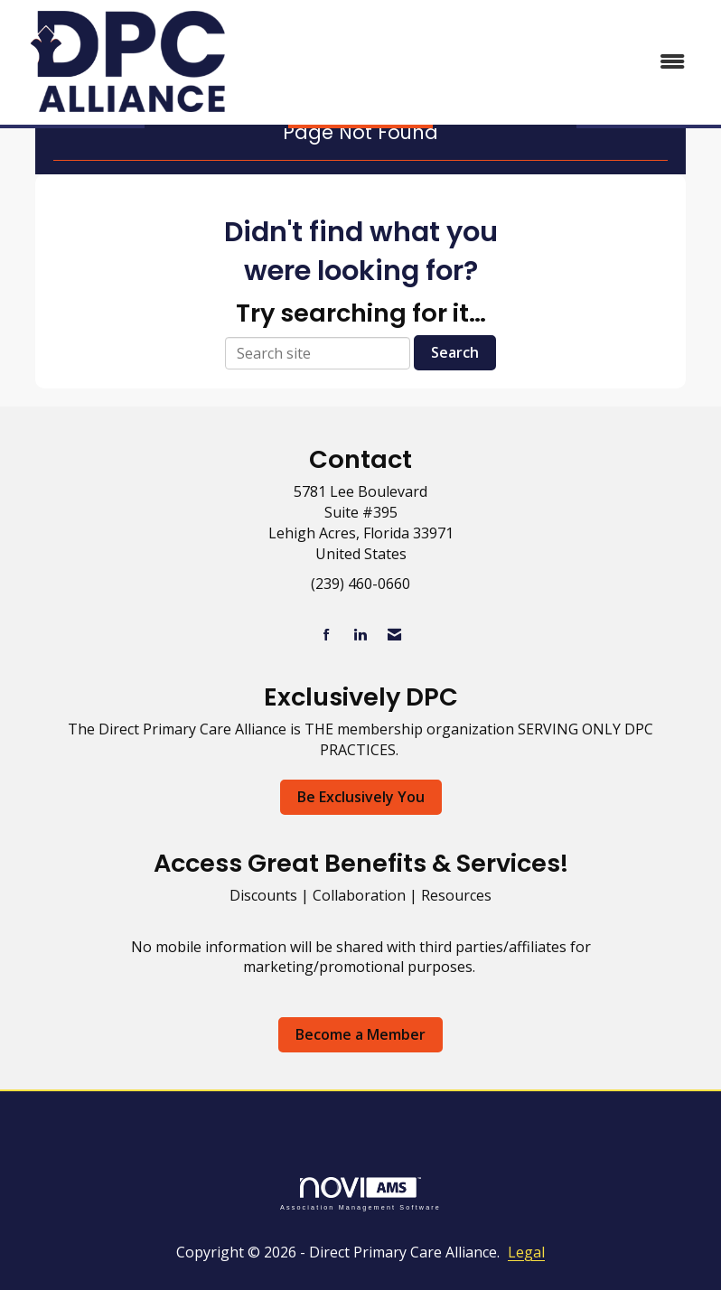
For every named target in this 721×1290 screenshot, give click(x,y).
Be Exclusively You (361, 797)
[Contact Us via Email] (394, 635)
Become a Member (360, 1034)
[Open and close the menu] (472, 61)
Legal (526, 1252)
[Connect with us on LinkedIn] (360, 635)
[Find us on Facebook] (327, 635)
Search (455, 352)
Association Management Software (360, 1194)
